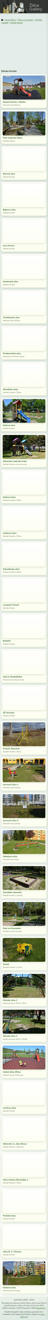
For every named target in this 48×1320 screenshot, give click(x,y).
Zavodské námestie (12, 892)
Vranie (6, 964)
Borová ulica (9, 173)
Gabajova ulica (10, 856)
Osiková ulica (9, 1287)
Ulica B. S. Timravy (12, 1251)
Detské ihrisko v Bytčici (14, 102)
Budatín (6, 640)
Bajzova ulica (9, 209)
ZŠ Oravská (8, 712)
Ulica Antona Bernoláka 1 (15, 1179)
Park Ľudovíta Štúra (12, 137)
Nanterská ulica (10, 281)
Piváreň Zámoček (11, 748)
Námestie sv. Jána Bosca (15, 1143)
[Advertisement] (24, 44)
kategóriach (40, 1308)
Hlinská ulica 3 (10, 1036)
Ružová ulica (9, 425)
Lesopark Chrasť (11, 604)
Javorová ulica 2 (10, 820)
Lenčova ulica (9, 1107)
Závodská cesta (10, 389)
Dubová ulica (9, 497)
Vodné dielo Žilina (12, 1071)
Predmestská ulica (12, 353)
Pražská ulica (9, 1215)
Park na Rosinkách (12, 928)
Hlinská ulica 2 (10, 1000)
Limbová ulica (9, 533)
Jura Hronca (8, 245)
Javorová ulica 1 (10, 784)
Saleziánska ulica (11, 569)
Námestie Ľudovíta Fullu (15, 461)
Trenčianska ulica (11, 317)
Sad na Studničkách (12, 676)
